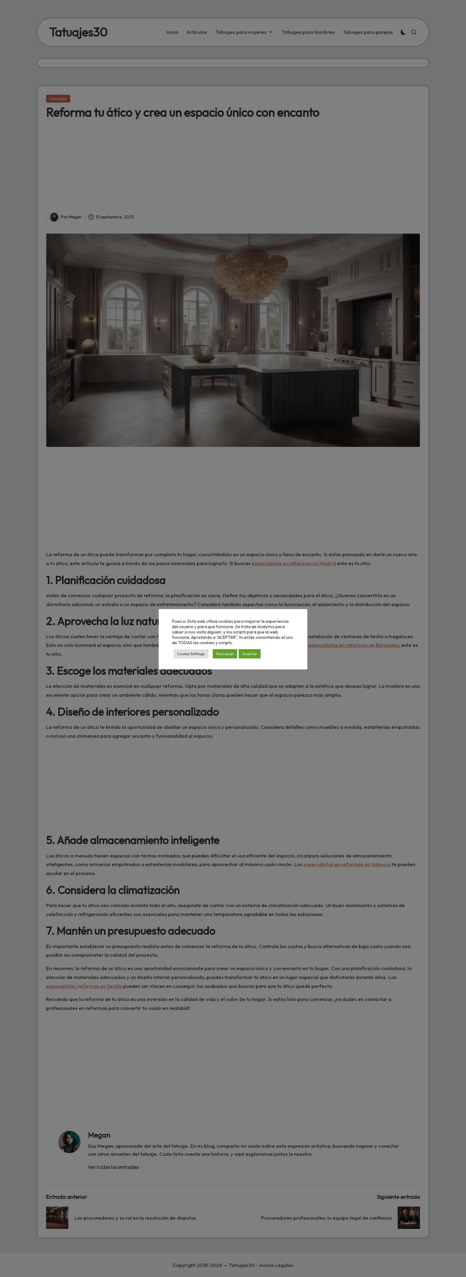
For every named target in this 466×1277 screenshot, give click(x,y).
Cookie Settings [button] (191, 653)
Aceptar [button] (249, 653)
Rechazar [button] (225, 653)
